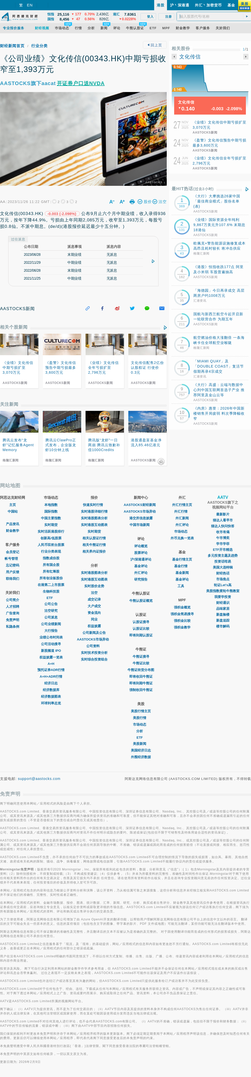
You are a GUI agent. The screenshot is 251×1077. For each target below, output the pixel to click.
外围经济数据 (141, 757)
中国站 (13, 511)
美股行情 (141, 718)
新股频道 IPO (51, 651)
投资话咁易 (222, 561)
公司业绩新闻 (51, 624)
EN (30, 5)
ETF (51, 598)
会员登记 (12, 552)
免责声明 (12, 620)
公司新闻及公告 (94, 633)
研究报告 (141, 579)
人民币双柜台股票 (51, 545)
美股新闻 (141, 744)
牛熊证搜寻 (141, 656)
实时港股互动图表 (94, 525)
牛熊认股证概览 (141, 601)
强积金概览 (182, 607)
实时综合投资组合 (94, 659)
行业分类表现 (51, 551)
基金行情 (182, 566)
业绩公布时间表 (51, 637)
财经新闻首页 (12, 46)
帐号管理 (12, 559)
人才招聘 (12, 606)
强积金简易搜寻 (182, 614)
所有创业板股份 (51, 578)
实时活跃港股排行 (51, 531)
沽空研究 (51, 611)
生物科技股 (51, 591)
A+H (51, 664)
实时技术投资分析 (94, 653)
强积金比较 (182, 621)
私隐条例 (12, 626)
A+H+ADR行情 (51, 676)
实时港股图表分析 (94, 518)
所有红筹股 (51, 571)
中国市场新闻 (141, 525)
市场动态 (141, 724)
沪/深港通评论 (140, 559)
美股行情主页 (141, 711)
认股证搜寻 (141, 622)
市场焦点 (222, 579)
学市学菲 (222, 544)
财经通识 (222, 603)
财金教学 (12, 531)
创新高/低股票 (50, 538)
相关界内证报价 (94, 551)
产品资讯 (12, 524)
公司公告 (51, 604)
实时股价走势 (94, 586)
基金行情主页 (182, 559)
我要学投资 (222, 597)
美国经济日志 (141, 750)
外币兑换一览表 (182, 538)
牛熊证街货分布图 (141, 670)
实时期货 (51, 525)
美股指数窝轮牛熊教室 (222, 591)
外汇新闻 (182, 518)
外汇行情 (182, 511)
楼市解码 (222, 626)
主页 (12, 505)
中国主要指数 (51, 518)
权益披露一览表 (51, 657)
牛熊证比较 (141, 663)
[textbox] (214, 16)
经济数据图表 (51, 696)
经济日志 (51, 683)
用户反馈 (12, 572)
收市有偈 (222, 532)
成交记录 (94, 599)
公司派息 (51, 617)
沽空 (94, 593)
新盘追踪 (222, 620)
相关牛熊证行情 (94, 545)
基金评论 (141, 566)
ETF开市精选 (223, 550)
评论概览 (141, 546)
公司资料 (94, 646)
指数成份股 (51, 558)
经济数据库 (51, 690)
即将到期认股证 (141, 635)
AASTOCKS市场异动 (94, 639)
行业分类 (39, 46)
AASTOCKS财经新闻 (141, 505)
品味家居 (222, 609)
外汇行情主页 (182, 505)
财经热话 (222, 573)
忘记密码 (12, 565)
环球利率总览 (51, 703)
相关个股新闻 (14, 327)
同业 (94, 619)
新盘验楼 (222, 614)
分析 (140, 731)
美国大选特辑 (223, 567)
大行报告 (51, 631)
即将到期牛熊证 (141, 683)
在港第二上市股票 (51, 585)
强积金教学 (182, 627)
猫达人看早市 (223, 520)
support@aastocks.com (39, 779)
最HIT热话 (193, 188)
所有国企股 (51, 565)
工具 (182, 586)
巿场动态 (182, 531)
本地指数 (51, 505)
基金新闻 (182, 573)
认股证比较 (141, 629)
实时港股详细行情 (94, 511)
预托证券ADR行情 (51, 670)
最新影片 (222, 514)
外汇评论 (141, 573)
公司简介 (12, 600)
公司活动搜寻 (51, 644)
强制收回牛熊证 (141, 690)
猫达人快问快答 (222, 526)
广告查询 (12, 613)
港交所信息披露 (141, 518)
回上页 (155, 45)
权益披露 (94, 626)
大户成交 (94, 606)
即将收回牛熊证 (141, 676)
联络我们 (12, 579)
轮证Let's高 (223, 585)
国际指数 (51, 511)
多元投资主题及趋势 (223, 555)
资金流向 (94, 613)
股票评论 (141, 553)
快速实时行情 (94, 505)
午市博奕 (222, 538)
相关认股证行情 (94, 538)
